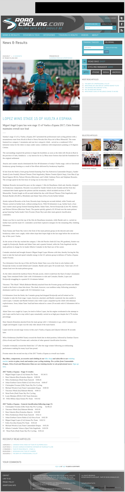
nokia (106, 72)
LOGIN (106, 52)
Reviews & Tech (31, 35)
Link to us (7, 479)
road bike (96, 61)
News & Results (11, 35)
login (64, 466)
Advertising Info (9, 485)
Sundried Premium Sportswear (60, 58)
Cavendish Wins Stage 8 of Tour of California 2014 (30, 445)
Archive (107, 18)
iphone (95, 72)
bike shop (49, 359)
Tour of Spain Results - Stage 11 (24, 449)
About (95, 35)
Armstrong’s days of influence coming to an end (101, 91)
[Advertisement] (79, 7)
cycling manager (100, 67)
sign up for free (110, 47)
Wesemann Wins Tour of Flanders (24, 451)
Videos (84, 35)
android (116, 72)
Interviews (49, 35)
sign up (57, 466)
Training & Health (68, 35)
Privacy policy (8, 482)
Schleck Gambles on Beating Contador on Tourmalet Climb (33, 447)
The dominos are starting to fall (96, 87)
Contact (113, 18)
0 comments (17, 56)
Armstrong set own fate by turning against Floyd (102, 86)
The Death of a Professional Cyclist (25, 453)
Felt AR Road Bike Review (93, 89)
